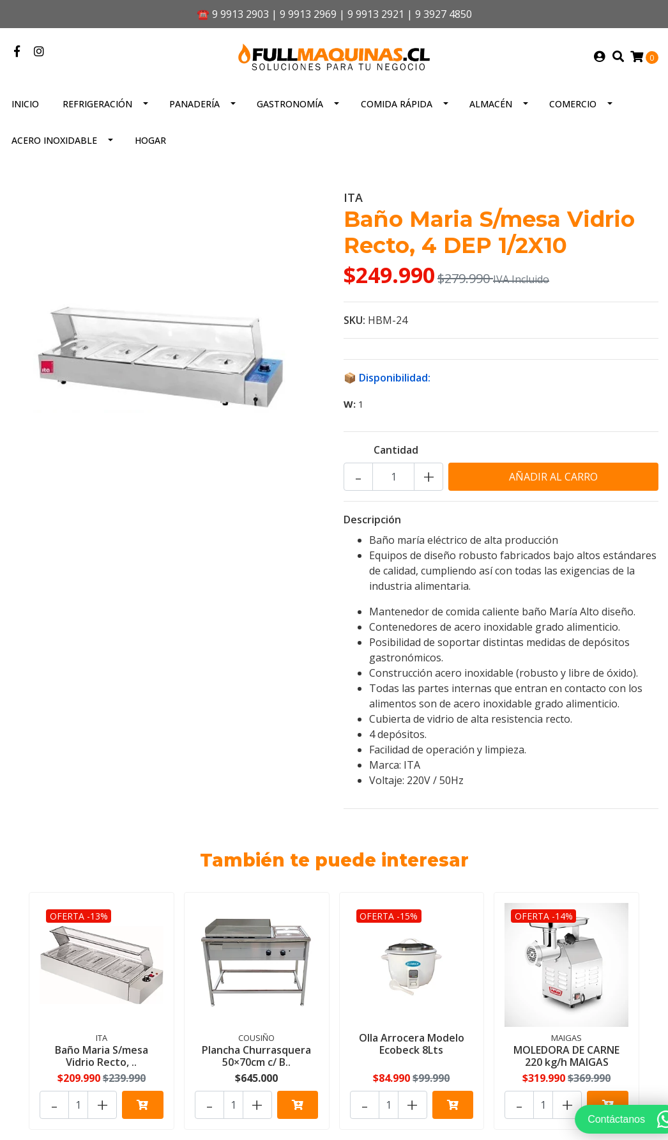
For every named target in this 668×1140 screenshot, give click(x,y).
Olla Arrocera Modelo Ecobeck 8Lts (411, 1044)
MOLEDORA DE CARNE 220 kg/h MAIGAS (566, 1056)
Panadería (194, 104)
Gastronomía (290, 104)
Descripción (372, 519)
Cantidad (396, 450)
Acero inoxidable (54, 140)
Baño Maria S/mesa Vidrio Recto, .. (101, 1056)
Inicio (25, 104)
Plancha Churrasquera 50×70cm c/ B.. (256, 1056)
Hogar (150, 140)
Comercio (572, 104)
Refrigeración (97, 104)
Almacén (490, 104)
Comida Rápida (396, 104)
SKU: (354, 320)
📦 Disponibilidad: (387, 378)
